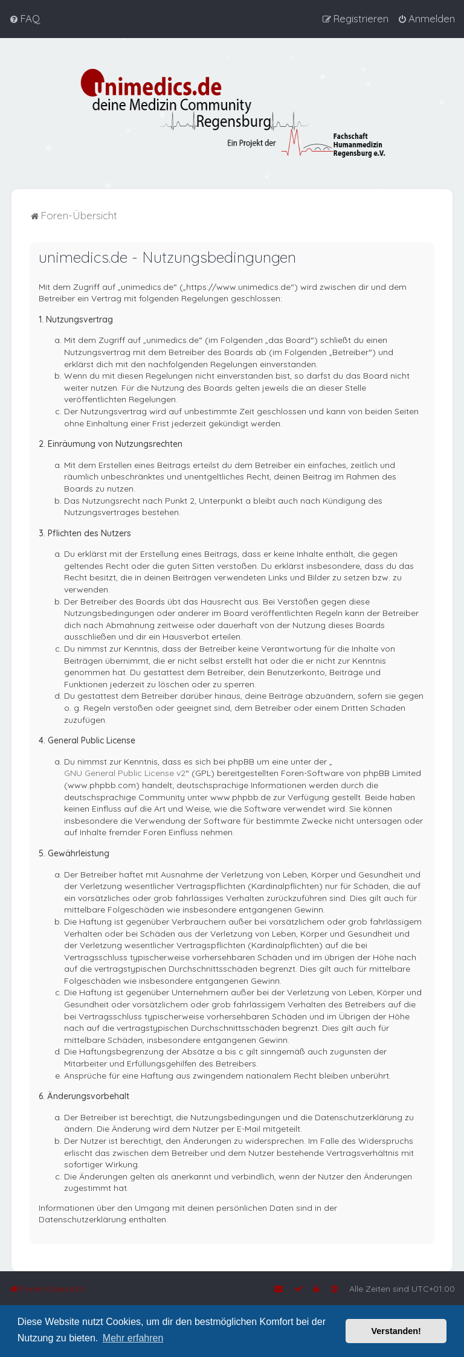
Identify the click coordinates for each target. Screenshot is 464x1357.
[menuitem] (24, 18)
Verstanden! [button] (396, 1331)
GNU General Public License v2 (124, 772)
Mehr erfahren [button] (133, 1338)
